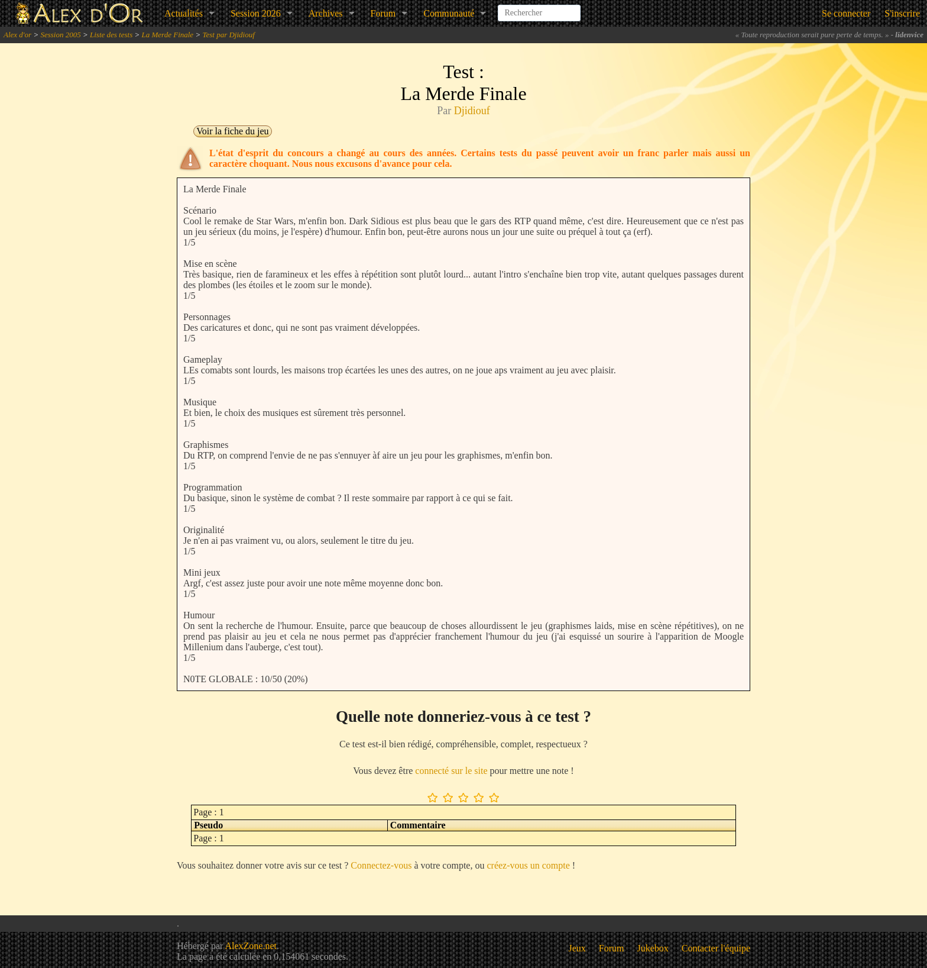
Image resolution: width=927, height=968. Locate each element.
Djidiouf (472, 111)
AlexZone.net (251, 946)
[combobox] (539, 8)
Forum (383, 13)
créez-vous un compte (528, 865)
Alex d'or (17, 34)
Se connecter (846, 13)
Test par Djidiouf (228, 34)
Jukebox (653, 948)
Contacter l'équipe (716, 948)
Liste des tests (111, 34)
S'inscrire (902, 13)
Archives (326, 13)
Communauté (448, 13)
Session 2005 (60, 34)
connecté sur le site (451, 771)
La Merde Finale (168, 34)
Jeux (577, 948)
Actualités (183, 13)
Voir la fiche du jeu (232, 131)
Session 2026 (256, 13)
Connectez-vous (381, 865)
